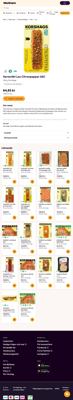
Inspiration (8, 341)
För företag (8, 374)
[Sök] (5, 8)
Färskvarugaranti (11, 354)
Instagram (43, 354)
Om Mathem (8, 364)
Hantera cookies (66, 389)
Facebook (43, 347)
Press (6, 371)
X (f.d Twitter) (45, 351)
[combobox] (37, 8)
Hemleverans (9, 351)
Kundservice (43, 341)
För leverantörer (44, 344)
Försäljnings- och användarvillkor (19, 389)
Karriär (7, 368)
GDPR (57, 389)
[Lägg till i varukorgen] (14, 182)
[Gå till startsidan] (9, 3)
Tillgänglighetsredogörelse (43, 389)
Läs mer (6, 123)
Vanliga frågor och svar (15, 344)
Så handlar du (9, 347)
